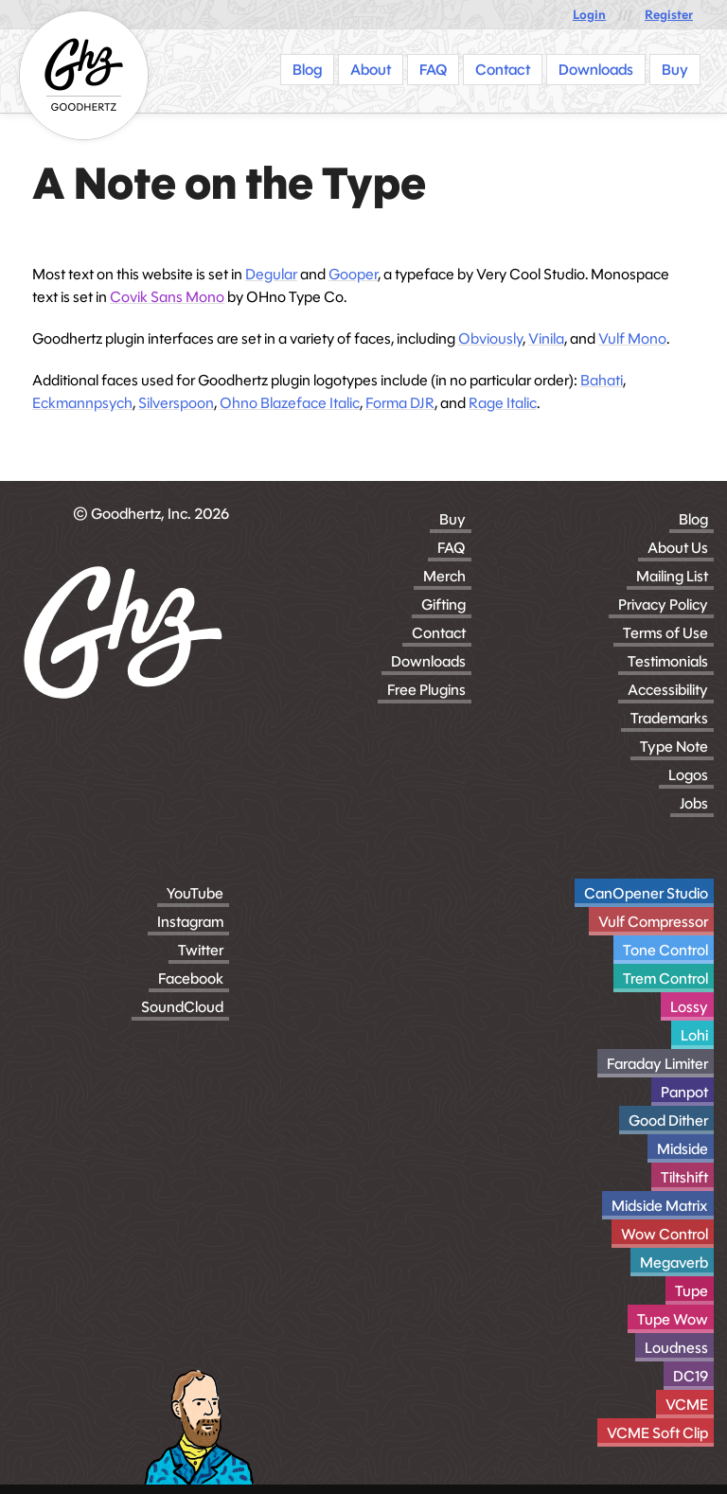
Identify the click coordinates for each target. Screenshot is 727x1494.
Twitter (200, 950)
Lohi (694, 1035)
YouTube (195, 893)
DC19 (690, 1376)
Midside (682, 1149)
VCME (686, 1405)
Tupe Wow (672, 1319)
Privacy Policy (663, 605)
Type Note (674, 747)
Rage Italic (503, 403)
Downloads (428, 661)
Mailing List (672, 576)
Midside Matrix (660, 1206)
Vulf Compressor (653, 922)
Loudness (676, 1348)
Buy (452, 519)
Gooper (353, 274)
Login (589, 15)
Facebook (190, 978)
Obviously (490, 338)
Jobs (694, 803)
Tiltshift (684, 1177)
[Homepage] (84, 75)
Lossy (689, 1007)
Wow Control (664, 1234)
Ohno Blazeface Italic (290, 403)
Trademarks (669, 718)
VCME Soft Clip (657, 1433)
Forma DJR (399, 403)
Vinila (546, 338)
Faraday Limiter (657, 1064)
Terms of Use (665, 633)
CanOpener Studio (646, 893)
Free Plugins (426, 690)
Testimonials (668, 661)
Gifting (443, 605)
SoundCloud (182, 1007)
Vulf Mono (632, 338)
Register (669, 15)
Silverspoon (176, 403)
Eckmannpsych (82, 403)
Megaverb (674, 1263)
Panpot (684, 1092)
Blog (693, 519)
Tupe (691, 1291)
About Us (677, 548)
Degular (271, 274)
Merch (444, 576)
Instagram (190, 922)
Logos (688, 775)
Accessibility (668, 690)
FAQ (451, 548)
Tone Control (665, 950)
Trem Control (665, 978)
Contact (439, 633)
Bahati (601, 380)
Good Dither (668, 1120)
